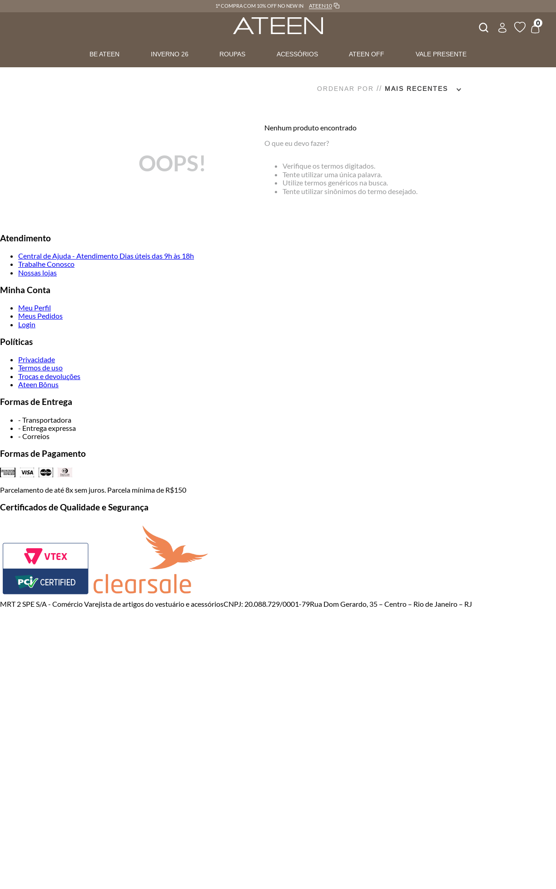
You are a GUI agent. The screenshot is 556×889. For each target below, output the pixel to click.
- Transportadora (44, 419)
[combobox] (483, 26)
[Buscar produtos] (482, 26)
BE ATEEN (104, 54)
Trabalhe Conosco (46, 264)
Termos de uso (40, 367)
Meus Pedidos (40, 315)
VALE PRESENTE (441, 54)
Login (26, 324)
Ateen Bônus (38, 384)
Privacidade (36, 359)
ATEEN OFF (366, 54)
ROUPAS (232, 54)
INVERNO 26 (170, 54)
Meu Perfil (34, 307)
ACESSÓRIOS (297, 54)
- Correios (34, 436)
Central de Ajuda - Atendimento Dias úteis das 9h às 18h (106, 255)
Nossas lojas (37, 272)
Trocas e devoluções (49, 376)
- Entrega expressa (47, 428)
